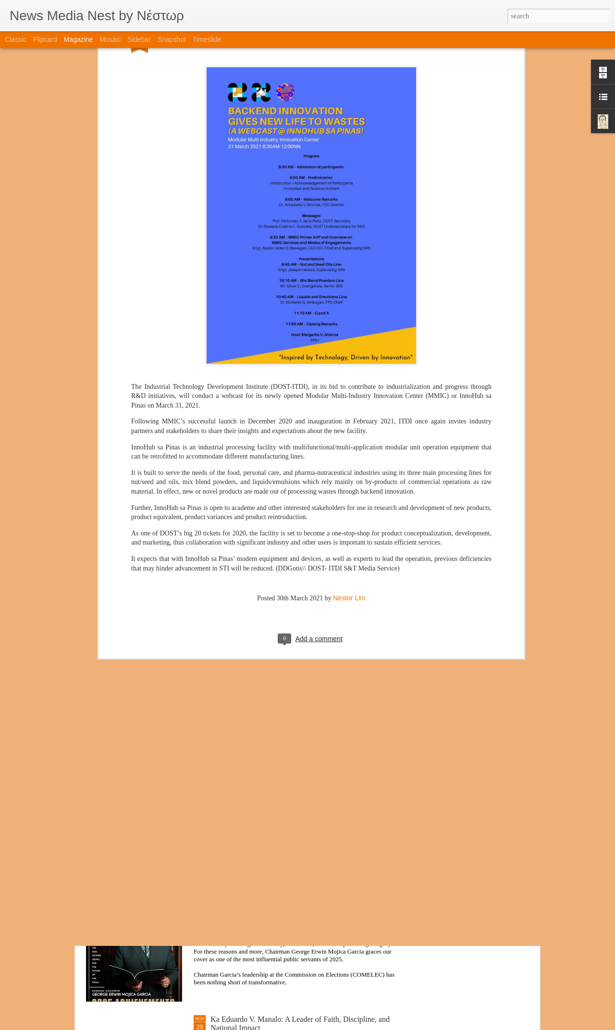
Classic (15, 39)
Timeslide (207, 39)
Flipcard (45, 39)
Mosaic (110, 39)
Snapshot (172, 39)
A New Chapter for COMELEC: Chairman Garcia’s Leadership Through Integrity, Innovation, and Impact (293, 914)
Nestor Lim (349, 491)
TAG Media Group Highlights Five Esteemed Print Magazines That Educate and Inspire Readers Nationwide (298, 804)
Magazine (78, 39)
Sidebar (139, 39)
